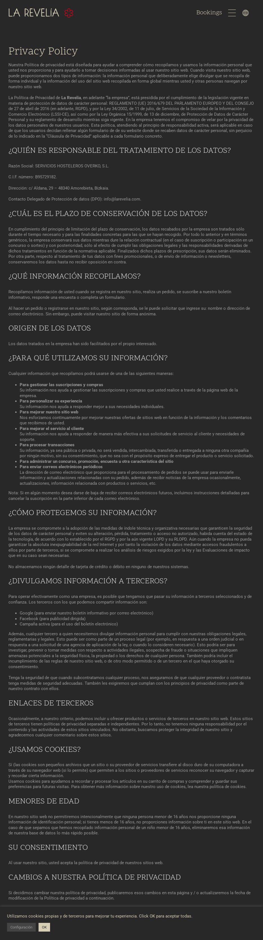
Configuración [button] (21, 927)
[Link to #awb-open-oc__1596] (232, 12)
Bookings (210, 13)
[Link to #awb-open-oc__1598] (245, 12)
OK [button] (44, 927)
